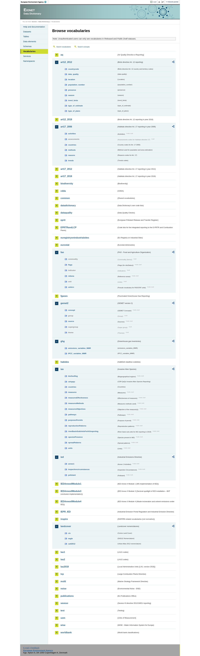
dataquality (66, 213)
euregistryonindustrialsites (75, 238)
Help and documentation (34, 27)
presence (72, 90)
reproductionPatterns (77, 426)
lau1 (63, 552)
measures (72, 392)
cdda (63, 191)
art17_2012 (66, 169)
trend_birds (73, 100)
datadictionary (68, 205)
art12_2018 (66, 119)
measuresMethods (76, 403)
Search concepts (84, 47)
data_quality (73, 74)
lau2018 (65, 566)
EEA (34, 2)
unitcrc (71, 287)
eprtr (63, 220)
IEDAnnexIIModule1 (71, 484)
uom (63, 618)
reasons (71, 155)
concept (71, 310)
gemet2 (64, 303)
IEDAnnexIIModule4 (71, 501)
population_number (76, 85)
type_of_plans (74, 111)
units (70, 448)
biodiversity (67, 183)
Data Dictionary (43, 21)
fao (62, 252)
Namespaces (29, 61)
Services (27, 56)
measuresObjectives (77, 409)
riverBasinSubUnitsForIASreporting (83, 431)
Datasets (27, 32)
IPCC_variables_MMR (77, 353)
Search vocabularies (63, 47)
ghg (63, 341)
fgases (64, 296)
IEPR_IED (66, 512)
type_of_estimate (75, 106)
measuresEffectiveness (78, 398)
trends (71, 160)
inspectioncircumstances (79, 469)
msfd (63, 581)
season (71, 95)
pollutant (72, 475)
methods (72, 150)
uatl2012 (71, 544)
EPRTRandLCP (69, 227)
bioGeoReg (73, 376)
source (71, 321)
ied (62, 457)
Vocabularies (29, 51)
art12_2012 (66, 62)
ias (62, 369)
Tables (26, 36)
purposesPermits (75, 420)
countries (72, 145)
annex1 (71, 464)
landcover (66, 526)
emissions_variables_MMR (79, 348)
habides (65, 362)
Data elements (29, 41)
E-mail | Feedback (31, 648)
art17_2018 (66, 176)
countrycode (73, 69)
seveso (64, 603)
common (65, 198)
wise (63, 625)
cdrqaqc (71, 382)
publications (67, 596)
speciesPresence (75, 437)
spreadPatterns (74, 443)
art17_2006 (66, 126)
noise (63, 588)
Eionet (34, 21)
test (62, 610)
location (71, 79)
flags (70, 265)
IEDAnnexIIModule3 (71, 491)
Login (155, 2)
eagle (70, 538)
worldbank (66, 632)
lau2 (63, 559)
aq (62, 55)
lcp (62, 574)
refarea (71, 276)
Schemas (27, 46)
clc (69, 533)
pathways (72, 415)
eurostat (65, 245)
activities (72, 134)
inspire (64, 519)
